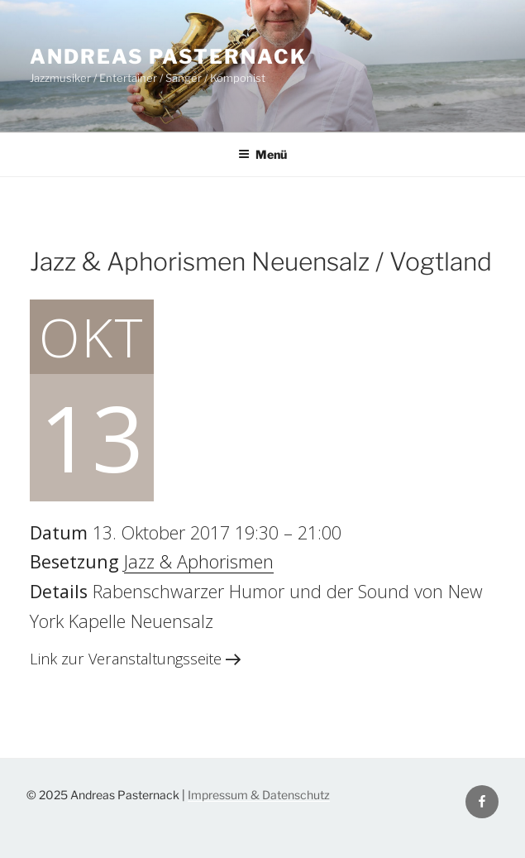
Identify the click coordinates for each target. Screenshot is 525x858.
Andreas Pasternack (168, 57)
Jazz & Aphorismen (199, 561)
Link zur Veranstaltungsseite (135, 659)
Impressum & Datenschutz (259, 795)
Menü (262, 154)
